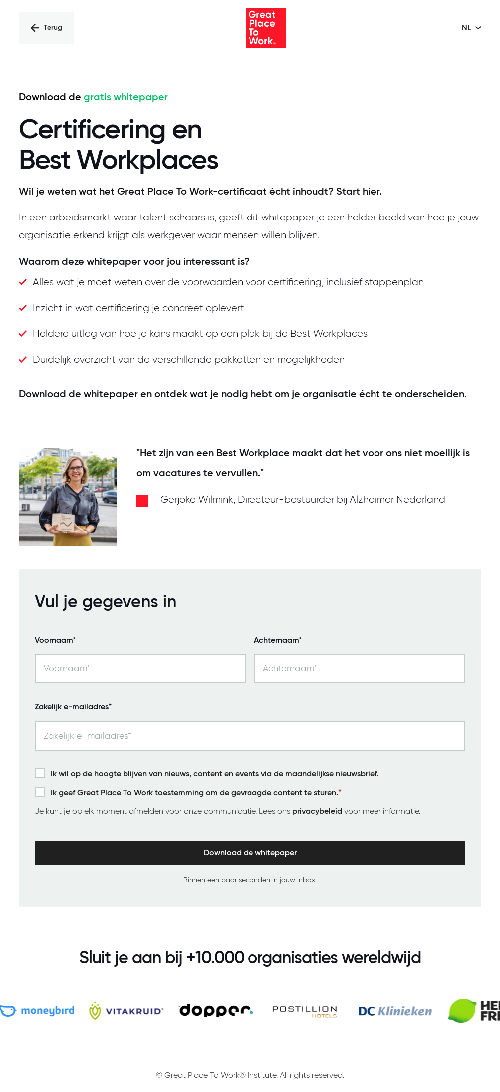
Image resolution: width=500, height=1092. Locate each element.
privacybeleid (318, 811)
